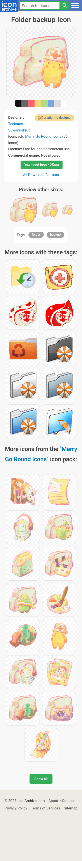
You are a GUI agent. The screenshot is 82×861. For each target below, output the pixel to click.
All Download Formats (41, 174)
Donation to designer (56, 118)
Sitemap (70, 808)
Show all (40, 779)
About (53, 800)
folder (36, 235)
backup (55, 235)
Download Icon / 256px (41, 165)
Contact (68, 800)
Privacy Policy (16, 808)
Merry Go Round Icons (43, 136)
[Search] (64, 5)
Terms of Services (45, 808)
